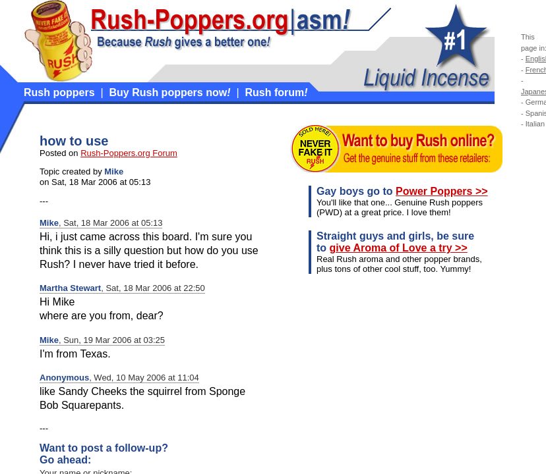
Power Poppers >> (442, 191)
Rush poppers (59, 92)
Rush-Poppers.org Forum (128, 153)
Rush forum (276, 92)
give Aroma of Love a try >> (399, 247)
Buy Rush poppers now (170, 92)
